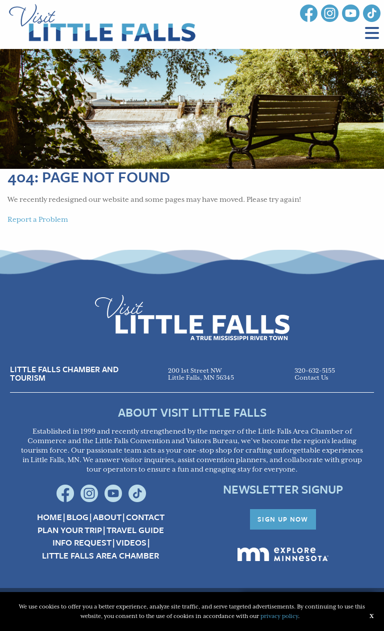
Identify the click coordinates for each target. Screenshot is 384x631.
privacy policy (279, 616)
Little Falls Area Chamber (100, 555)
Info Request (82, 542)
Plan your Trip (70, 530)
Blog (77, 517)
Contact (145, 517)
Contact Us (311, 378)
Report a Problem (38, 220)
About (107, 517)
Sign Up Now (283, 519)
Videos (131, 542)
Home (49, 517)
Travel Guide (135, 530)
